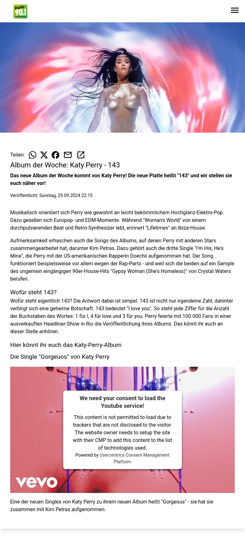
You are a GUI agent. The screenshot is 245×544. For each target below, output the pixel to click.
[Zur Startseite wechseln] (20, 11)
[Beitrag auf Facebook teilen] (55, 155)
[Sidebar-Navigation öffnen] (235, 11)
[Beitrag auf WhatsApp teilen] (32, 155)
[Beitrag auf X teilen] (44, 155)
